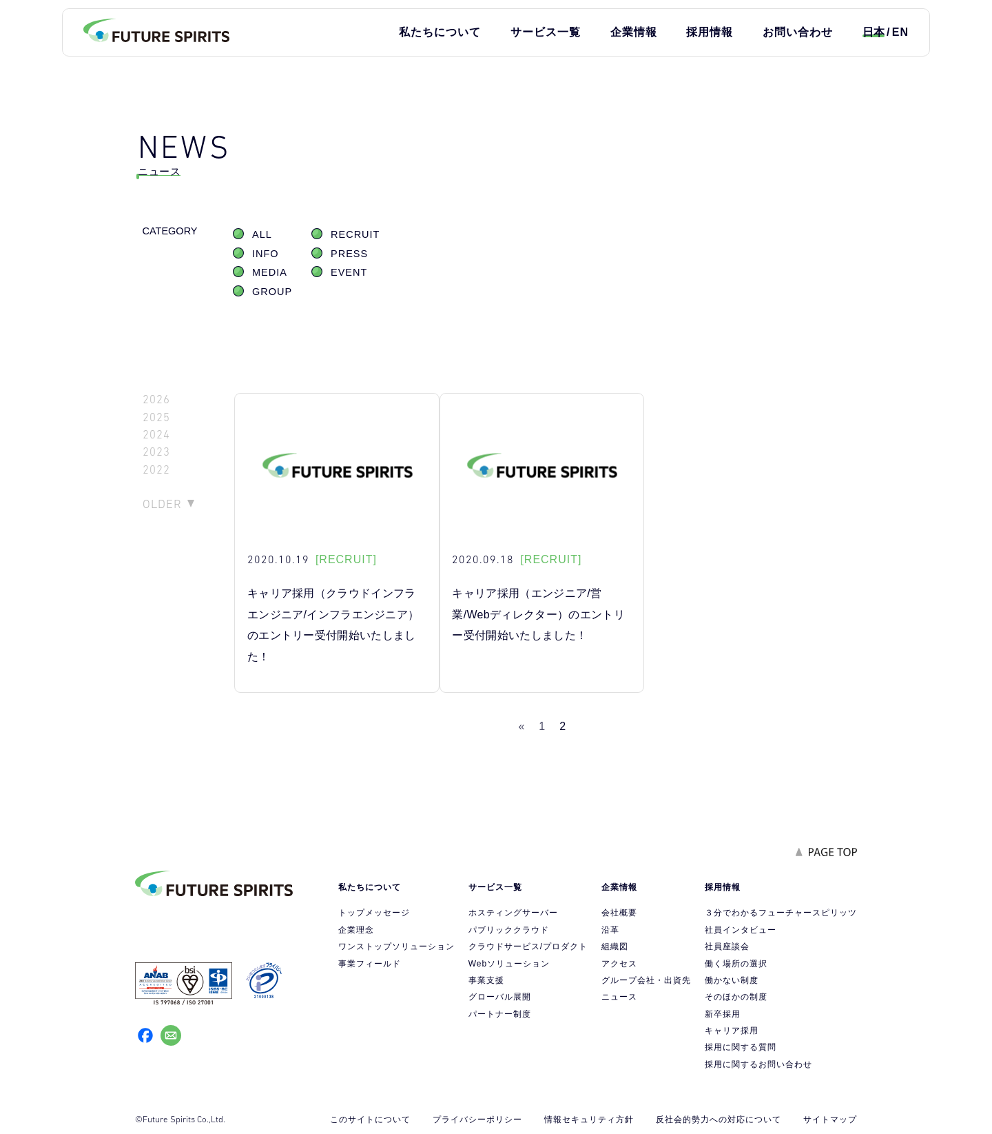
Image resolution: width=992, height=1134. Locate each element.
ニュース (619, 997)
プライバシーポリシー (477, 1119)
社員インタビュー (740, 930)
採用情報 (709, 32)
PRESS (349, 253)
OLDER (162, 504)
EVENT (349, 272)
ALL (262, 234)
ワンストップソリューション (396, 946)
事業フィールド (369, 964)
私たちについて (440, 32)
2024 (156, 434)
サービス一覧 (545, 32)
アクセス (619, 964)
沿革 (610, 930)
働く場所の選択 (736, 964)
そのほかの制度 (736, 997)
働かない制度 (731, 980)
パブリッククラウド (508, 930)
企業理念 (356, 930)
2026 (156, 399)
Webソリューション (509, 964)
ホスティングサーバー (513, 913)
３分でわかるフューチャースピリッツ (781, 913)
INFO (265, 253)
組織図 (614, 946)
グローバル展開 (499, 997)
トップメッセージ (374, 913)
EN (900, 32)
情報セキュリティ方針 (589, 1119)
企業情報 (633, 32)
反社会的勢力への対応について (718, 1119)
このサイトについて (370, 1119)
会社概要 (619, 913)
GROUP (272, 291)
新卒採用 (723, 1014)
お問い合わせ (798, 32)
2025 (156, 417)
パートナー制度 (499, 1014)
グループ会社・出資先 (646, 980)
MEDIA (269, 272)
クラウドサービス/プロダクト (528, 946)
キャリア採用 (731, 1030)
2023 (156, 451)
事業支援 (486, 980)
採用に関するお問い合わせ (758, 1064)
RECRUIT (355, 234)
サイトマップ (830, 1119)
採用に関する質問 (740, 1047)
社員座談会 (727, 946)
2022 (156, 469)
